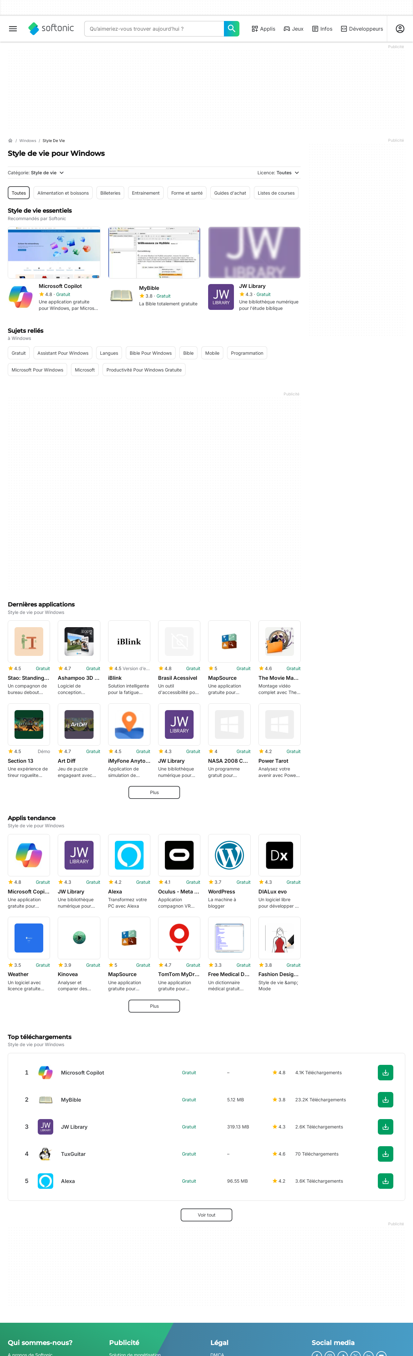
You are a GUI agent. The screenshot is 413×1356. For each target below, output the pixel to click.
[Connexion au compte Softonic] (400, 29)
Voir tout (207, 1215)
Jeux (293, 29)
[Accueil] (10, 141)
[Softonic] (51, 29)
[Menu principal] (13, 29)
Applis (263, 29)
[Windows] (27, 141)
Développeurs (361, 29)
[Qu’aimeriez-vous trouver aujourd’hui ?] (231, 28)
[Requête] (154, 28)
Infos (321, 29)
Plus (154, 792)
